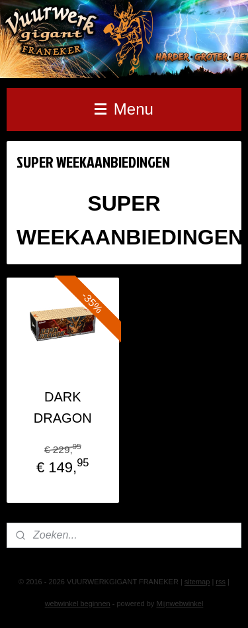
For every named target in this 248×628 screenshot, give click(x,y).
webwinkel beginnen (77, 603)
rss (221, 582)
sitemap (197, 582)
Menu (124, 109)
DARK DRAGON (63, 407)
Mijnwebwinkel (179, 603)
